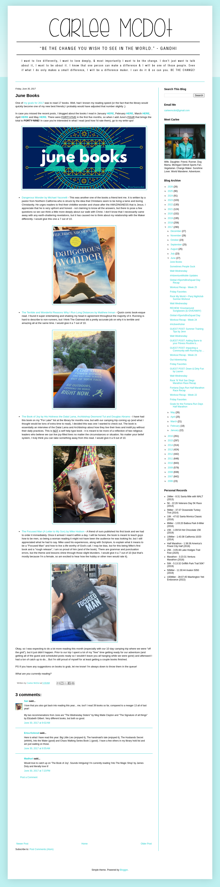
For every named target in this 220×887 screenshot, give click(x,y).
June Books (176, 262)
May (173, 412)
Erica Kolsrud (31, 733)
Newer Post (22, 843)
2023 (171, 200)
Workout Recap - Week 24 (183, 320)
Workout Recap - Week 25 (183, 287)
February (175, 426)
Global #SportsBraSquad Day (185, 315)
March (174, 421)
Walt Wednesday (178, 271)
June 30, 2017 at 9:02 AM (37, 722)
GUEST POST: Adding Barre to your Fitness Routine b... (186, 342)
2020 (171, 213)
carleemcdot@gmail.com (177, 110)
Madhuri (28, 758)
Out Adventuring (178, 359)
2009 (171, 467)
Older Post (146, 843)
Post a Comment (28, 777)
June (173, 258)
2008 (171, 472)
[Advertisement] (84, 811)
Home (84, 843)
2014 (171, 445)
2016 (171, 436)
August (174, 249)
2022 (171, 204)
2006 (171, 481)
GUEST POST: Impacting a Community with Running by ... (187, 349)
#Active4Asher (177, 324)
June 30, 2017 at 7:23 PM (37, 770)
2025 (171, 191)
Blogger (124, 870)
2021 (171, 209)
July (173, 253)
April (173, 416)
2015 (171, 440)
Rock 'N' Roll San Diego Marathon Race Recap (183, 382)
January (175, 430)
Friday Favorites (178, 291)
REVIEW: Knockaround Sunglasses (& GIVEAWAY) (185, 309)
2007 (171, 476)
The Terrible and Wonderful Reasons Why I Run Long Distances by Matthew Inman (68, 312)
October (175, 240)
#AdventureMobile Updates (184, 275)
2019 (171, 218)
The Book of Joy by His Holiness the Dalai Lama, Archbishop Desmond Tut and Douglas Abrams (76, 416)
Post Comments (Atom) (41, 849)
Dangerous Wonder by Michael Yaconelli (44, 197)
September (176, 244)
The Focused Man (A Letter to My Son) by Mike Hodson (53, 531)
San (26, 701)
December (176, 231)
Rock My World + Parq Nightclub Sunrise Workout (186, 297)
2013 (171, 449)
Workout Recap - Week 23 (183, 355)
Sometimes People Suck (182, 266)
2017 (171, 227)
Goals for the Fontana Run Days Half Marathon (186, 405)
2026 (171, 186)
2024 (171, 195)
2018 (171, 222)
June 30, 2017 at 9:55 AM (37, 748)
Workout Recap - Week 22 (183, 395)
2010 (171, 463)
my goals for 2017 (34, 102)
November (176, 235)
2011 (171, 458)
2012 (171, 454)
